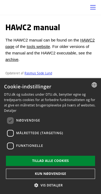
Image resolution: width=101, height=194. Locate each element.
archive (11, 59)
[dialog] (50, 136)
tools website (38, 46)
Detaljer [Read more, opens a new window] (10, 110)
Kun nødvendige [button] (50, 173)
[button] (93, 7)
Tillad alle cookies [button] (50, 160)
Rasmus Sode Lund (38, 73)
